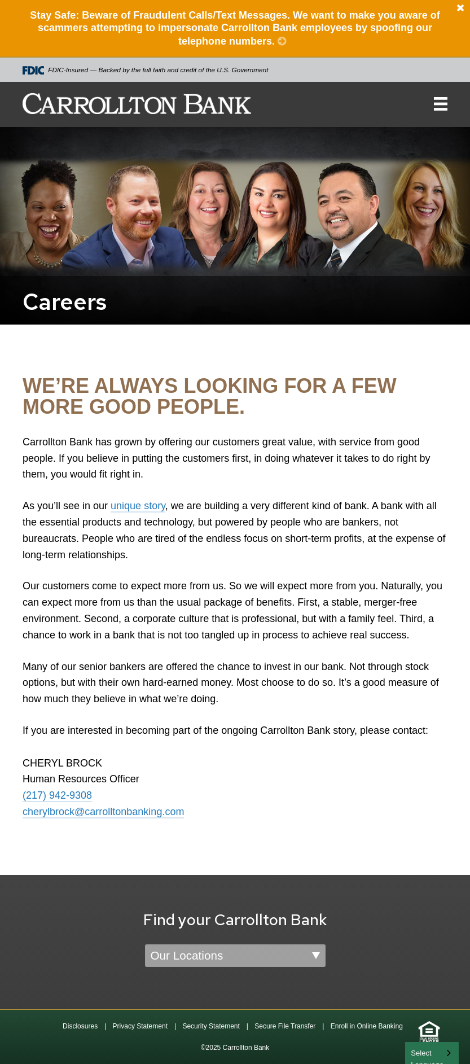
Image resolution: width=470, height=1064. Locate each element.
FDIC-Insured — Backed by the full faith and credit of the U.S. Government (146, 70)
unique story (138, 505)
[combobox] (432, 1053)
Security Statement (210, 1026)
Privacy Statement (140, 1026)
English (423, 1052)
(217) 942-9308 (57, 795)
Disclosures (80, 1026)
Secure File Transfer (284, 1026)
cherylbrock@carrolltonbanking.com (103, 811)
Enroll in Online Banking (367, 1026)
